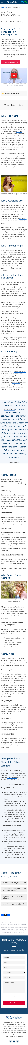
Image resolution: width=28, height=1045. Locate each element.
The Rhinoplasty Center (8, 1024)
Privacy (11, 1036)
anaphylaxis (23, 218)
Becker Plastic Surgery (18, 1028)
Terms (6, 1036)
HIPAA (15, 1036)
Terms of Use (22, 995)
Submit (12, 1003)
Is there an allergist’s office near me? (14, 889)
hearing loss (16, 382)
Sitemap (20, 1036)
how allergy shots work (12, 389)
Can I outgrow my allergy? (14, 904)
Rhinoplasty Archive (13, 1026)
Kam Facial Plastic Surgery (20, 1030)
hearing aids (9, 409)
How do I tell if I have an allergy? (14, 897)
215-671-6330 (12, 777)
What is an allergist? (14, 883)
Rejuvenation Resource (7, 1030)
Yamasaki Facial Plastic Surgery (10, 1032)
